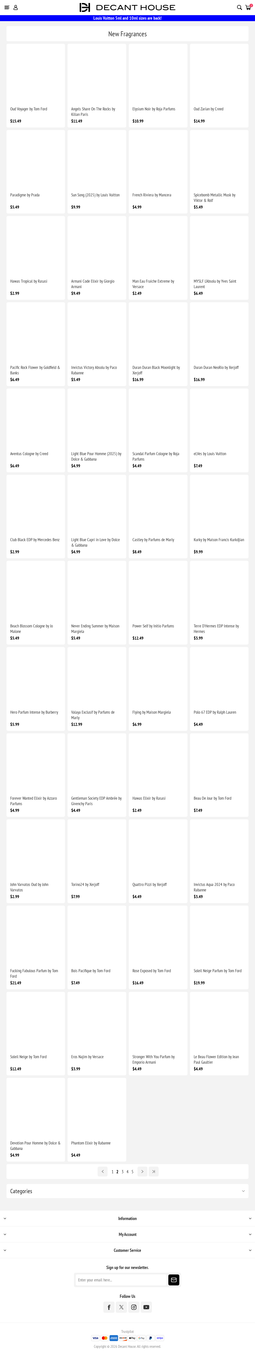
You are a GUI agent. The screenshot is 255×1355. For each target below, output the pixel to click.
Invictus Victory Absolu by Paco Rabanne (94, 370)
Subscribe (173, 1279)
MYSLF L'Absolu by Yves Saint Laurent (215, 283)
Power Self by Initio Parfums (153, 626)
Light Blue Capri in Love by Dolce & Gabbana (95, 542)
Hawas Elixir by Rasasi (149, 798)
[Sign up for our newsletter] (121, 1279)
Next (142, 1172)
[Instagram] (133, 1307)
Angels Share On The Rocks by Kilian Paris (93, 111)
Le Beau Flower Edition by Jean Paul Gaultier (216, 1059)
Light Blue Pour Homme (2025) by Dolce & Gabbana (96, 456)
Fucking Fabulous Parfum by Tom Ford (34, 973)
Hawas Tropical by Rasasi (28, 281)
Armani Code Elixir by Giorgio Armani (92, 283)
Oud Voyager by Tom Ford (28, 109)
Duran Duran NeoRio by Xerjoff (216, 367)
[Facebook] (109, 1307)
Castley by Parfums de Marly (153, 539)
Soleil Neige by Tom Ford (28, 1056)
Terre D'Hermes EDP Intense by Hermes (216, 628)
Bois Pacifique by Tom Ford (90, 970)
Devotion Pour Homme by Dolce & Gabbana (35, 1145)
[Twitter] (121, 1307)
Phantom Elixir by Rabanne (91, 1143)
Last (154, 1172)
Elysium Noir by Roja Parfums (153, 109)
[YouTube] (146, 1307)
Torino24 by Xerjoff (85, 884)
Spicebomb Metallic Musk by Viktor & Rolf (214, 197)
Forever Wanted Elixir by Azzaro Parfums (33, 800)
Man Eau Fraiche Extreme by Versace (153, 283)
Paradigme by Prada (25, 195)
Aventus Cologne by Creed (29, 453)
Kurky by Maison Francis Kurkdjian (219, 539)
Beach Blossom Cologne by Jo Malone (31, 628)
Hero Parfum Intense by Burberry (34, 712)
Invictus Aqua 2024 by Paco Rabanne (214, 887)
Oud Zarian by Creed (208, 109)
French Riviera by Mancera (151, 195)
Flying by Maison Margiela (151, 712)
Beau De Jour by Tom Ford (212, 798)
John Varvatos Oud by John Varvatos (29, 887)
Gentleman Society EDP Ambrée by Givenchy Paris (96, 800)
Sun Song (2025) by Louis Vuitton (95, 195)
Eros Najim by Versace (87, 1056)
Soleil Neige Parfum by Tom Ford (218, 970)
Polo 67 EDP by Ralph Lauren (215, 712)
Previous (103, 1172)
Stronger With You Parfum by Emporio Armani (153, 1059)
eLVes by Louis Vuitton (210, 453)
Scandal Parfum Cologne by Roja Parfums (155, 456)
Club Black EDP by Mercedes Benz (35, 539)
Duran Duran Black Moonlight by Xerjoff (156, 370)
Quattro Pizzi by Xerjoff (149, 884)
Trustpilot (127, 1331)
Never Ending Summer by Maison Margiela (95, 628)
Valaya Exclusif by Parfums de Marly (93, 714)
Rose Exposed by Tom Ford (151, 970)
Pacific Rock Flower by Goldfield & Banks (35, 370)
